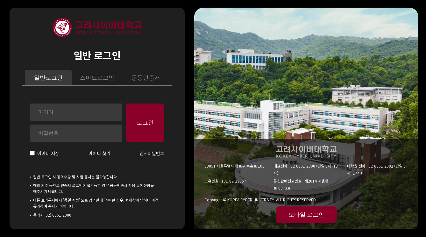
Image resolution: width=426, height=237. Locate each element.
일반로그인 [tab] (48, 78)
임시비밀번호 (151, 153)
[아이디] (76, 112)
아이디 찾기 (99, 153)
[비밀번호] (76, 133)
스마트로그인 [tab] (97, 78)
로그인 (145, 122)
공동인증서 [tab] (145, 78)
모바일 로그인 (306, 215)
